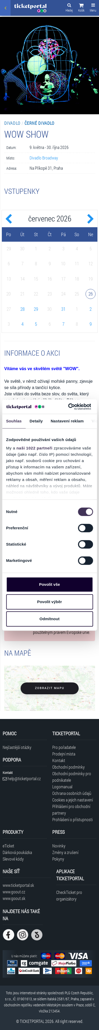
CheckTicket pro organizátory (69, 895)
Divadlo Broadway (44, 158)
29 (36, 309)
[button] (81, 8)
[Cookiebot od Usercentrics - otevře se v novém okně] (69, 406)
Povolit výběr (49, 601)
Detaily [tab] (36, 421)
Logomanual (62, 786)
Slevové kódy (13, 859)
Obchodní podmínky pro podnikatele (71, 777)
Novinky (58, 845)
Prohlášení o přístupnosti (72, 819)
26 (90, 294)
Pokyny (58, 859)
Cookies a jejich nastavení (72, 800)
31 (63, 309)
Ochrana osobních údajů (71, 793)
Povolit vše (49, 584)
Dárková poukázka (17, 852)
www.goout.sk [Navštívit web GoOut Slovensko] (14, 898)
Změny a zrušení (65, 852)
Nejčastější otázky (17, 747)
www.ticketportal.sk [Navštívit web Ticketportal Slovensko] (18, 885)
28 (22, 309)
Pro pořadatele (64, 747)
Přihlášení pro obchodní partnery (71, 810)
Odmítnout (50, 619)
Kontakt (58, 760)
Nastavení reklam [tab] (67, 421)
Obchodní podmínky (68, 767)
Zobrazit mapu (49, 688)
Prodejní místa (63, 754)
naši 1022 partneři (34, 448)
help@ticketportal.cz (22, 778)
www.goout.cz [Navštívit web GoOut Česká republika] (14, 891)
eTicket (8, 845)
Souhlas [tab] (14, 421)
